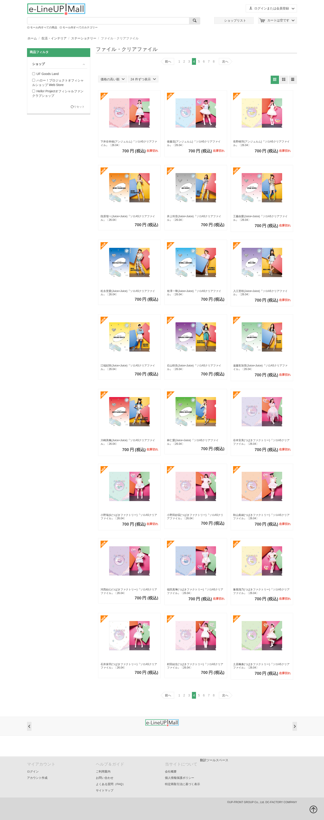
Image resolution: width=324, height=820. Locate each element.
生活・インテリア (54, 38)
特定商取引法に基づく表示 (182, 784)
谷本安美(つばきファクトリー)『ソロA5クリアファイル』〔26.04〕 (261, 442)
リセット (79, 106)
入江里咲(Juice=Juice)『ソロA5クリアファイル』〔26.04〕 (260, 292)
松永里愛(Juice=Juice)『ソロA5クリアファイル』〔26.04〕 (128, 292)
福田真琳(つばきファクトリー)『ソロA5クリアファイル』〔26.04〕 (195, 591)
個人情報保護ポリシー (179, 777)
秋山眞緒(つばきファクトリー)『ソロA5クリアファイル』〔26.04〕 (261, 516)
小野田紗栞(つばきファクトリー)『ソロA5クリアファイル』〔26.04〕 (195, 516)
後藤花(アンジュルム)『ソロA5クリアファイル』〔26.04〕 (194, 143)
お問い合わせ (104, 777)
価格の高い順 (113, 79)
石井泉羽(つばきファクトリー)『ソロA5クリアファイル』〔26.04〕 (129, 666)
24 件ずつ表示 (143, 79)
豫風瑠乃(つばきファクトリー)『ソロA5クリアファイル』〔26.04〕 (261, 591)
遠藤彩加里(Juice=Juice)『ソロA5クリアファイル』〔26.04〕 (260, 367)
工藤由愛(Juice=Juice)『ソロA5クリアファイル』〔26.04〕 (260, 218)
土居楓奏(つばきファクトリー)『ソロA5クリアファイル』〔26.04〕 (261, 666)
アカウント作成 (37, 777)
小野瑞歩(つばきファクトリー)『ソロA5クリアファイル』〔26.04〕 (129, 516)
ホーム (32, 38)
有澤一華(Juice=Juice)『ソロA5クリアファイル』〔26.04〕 (194, 292)
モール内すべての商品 (43, 27)
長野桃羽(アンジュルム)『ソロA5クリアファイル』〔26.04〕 (261, 143)
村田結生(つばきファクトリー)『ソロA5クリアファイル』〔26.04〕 (195, 666)
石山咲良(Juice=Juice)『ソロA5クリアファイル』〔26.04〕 (194, 367)
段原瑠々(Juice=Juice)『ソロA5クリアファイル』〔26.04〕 (128, 218)
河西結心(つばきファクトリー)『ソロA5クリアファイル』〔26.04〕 (129, 591)
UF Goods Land (45, 74)
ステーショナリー (83, 38)
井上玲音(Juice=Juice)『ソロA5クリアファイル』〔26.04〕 (194, 218)
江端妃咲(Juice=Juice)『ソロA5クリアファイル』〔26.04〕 (128, 367)
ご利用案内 (103, 771)
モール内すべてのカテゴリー (80, 27)
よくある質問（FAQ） (110, 784)
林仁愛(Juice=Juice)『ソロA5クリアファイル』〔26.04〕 (193, 442)
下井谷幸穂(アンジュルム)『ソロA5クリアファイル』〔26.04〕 (129, 143)
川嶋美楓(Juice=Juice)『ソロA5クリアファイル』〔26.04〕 (128, 442)
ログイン (33, 771)
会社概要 (171, 771)
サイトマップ (104, 790)
